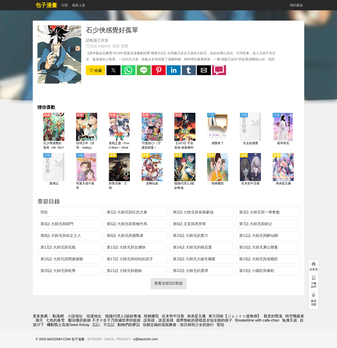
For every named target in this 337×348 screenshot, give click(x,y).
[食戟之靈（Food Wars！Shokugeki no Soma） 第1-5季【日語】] (119, 131)
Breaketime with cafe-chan (257, 320)
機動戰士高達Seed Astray (68, 325)
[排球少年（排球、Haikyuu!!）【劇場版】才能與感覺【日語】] (86, 131)
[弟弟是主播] (283, 171)
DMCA (109, 339)
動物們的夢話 (128, 325)
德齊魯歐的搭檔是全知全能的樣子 (204, 320)
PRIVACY (124, 339)
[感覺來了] (217, 131)
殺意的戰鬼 (273, 316)
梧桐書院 (151, 316)
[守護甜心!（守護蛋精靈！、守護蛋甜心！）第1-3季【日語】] (152, 131)
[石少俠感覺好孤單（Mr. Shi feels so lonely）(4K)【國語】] (53, 131)
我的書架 (296, 5)
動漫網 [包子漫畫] (58, 316)
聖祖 (220, 325)
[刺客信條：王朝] (119, 171)
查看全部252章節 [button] (168, 283)
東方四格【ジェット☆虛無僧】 (235, 316)
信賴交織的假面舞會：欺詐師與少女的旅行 (178, 325)
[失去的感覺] (250, 131)
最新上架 (78, 5)
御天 (39, 320)
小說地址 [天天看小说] (75, 316)
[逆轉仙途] (152, 171)
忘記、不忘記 (103, 325)
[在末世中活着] (250, 171)
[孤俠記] (53, 171)
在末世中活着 (173, 316)
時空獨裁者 (294, 316)
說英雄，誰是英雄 (158, 320)
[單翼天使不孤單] (86, 171)
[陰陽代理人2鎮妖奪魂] (184, 171)
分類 (64, 5)
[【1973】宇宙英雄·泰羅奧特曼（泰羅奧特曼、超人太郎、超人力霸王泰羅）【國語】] (184, 131)
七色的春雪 (55, 320)
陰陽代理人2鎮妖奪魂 (123, 316)
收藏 (96, 71)
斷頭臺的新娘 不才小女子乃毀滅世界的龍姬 (104, 320)
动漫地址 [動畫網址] (93, 316)
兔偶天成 (289, 320)
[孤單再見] (283, 131)
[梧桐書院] (217, 171)
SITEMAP (94, 339)
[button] (113, 70)
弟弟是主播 (196, 316)
